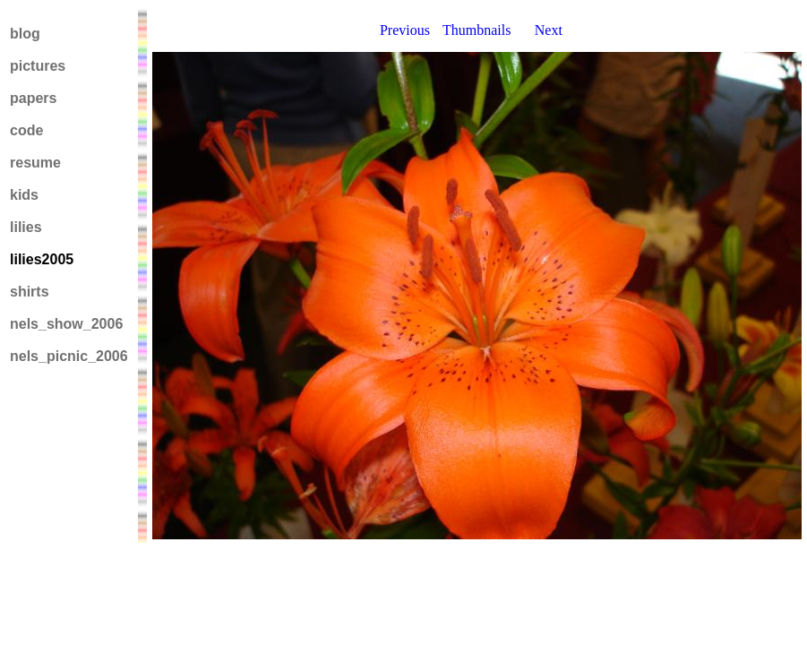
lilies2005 (41, 259)
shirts (29, 291)
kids (24, 194)
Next (548, 30)
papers (33, 98)
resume (35, 162)
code (26, 130)
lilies (26, 227)
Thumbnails (476, 30)
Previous (405, 30)
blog (25, 33)
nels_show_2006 (66, 323)
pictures (37, 65)
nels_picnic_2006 (69, 356)
